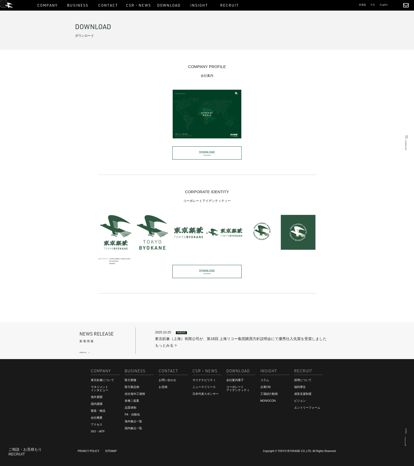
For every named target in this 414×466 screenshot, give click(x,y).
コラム (264, 380)
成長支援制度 (303, 393)
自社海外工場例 (135, 393)
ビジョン (300, 400)
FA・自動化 (132, 414)
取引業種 (130, 380)
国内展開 (96, 403)
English (384, 4)
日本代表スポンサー (205, 393)
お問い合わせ (167, 380)
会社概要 (96, 417)
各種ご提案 (132, 400)
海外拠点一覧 (133, 421)
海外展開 (96, 397)
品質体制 (130, 407)
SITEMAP (111, 451)
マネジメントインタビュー (99, 388)
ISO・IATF (98, 431)
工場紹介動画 (269, 393)
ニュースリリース (204, 386)
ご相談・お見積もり (25, 449)
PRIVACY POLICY (88, 451)
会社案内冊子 (235, 380)
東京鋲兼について (102, 380)
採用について (303, 380)
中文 (372, 4)
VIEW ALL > (84, 352)
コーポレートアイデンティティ (238, 388)
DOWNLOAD (207, 152)
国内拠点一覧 (133, 428)
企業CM (265, 386)
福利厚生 (300, 386)
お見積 (163, 386)
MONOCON (268, 400)
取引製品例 (132, 386)
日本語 (362, 4)
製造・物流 (98, 410)
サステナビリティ (204, 380)
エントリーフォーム (307, 407)
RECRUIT (16, 454)
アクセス (96, 424)
